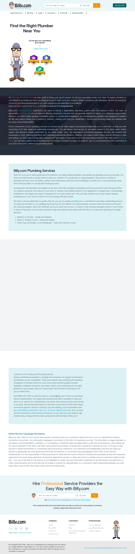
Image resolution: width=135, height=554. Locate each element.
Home (51, 525)
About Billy (52, 528)
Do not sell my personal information (77, 532)
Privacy (113, 548)
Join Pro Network (95, 525)
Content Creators (95, 531)
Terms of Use (121, 548)
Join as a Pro (120, 5)
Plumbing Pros (26, 97)
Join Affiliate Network (96, 528)
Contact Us (52, 531)
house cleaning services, (60, 410)
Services (72, 525)
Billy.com (15, 97)
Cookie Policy (53, 534)
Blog (70, 528)
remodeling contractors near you (32, 410)
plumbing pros (24, 113)
